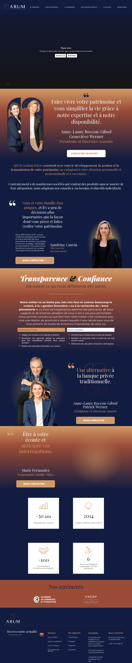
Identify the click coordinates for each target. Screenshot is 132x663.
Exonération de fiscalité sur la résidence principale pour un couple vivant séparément (96, 641)
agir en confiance (51, 7)
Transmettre (73, 637)
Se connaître (53, 637)
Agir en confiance (55, 641)
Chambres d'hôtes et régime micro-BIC (95, 659)
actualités (107, 7)
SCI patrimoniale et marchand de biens (96, 651)
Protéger (71, 641)
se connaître (34, 7)
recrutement (122, 7)
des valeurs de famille (89, 7)
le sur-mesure (70, 7)
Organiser (72, 645)
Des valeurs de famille (53, 650)
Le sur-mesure (53, 645)
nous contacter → (35, 260)
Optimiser (72, 649)
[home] (15, 7)
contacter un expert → (86, 152)
